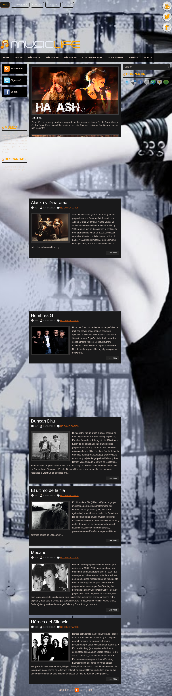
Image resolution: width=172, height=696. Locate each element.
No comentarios (69, 208)
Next (89, 689)
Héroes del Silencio (49, 622)
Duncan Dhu (43, 421)
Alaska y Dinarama (49, 202)
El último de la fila (48, 490)
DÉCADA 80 (52, 57)
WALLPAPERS (115, 57)
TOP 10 (18, 57)
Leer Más (112, 253)
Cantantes (53, 5)
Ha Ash (37, 118)
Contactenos (20, 5)
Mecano (38, 552)
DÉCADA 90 (70, 57)
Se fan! (14, 91)
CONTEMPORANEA (92, 57)
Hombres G (42, 315)
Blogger (22, 169)
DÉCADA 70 (34, 57)
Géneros (37, 5)
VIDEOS (148, 57)
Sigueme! (16, 80)
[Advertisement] (14, 111)
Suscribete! (17, 68)
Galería (68, 5)
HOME (6, 57)
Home (5, 5)
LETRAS (133, 57)
